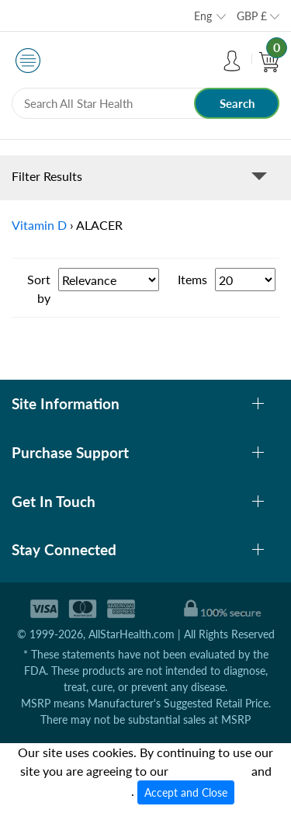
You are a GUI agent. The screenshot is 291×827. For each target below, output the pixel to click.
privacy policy (94, 791)
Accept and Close (185, 792)
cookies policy (209, 770)
